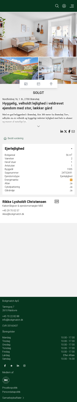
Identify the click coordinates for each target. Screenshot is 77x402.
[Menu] (71, 6)
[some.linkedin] (18, 365)
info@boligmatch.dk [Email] (12, 319)
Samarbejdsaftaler (13, 397)
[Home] (20, 5)
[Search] (57, 6)
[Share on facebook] (69, 131)
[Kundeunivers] (64, 6)
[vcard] (57, 203)
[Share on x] (65, 131)
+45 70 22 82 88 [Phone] (10, 316)
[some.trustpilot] (11, 365)
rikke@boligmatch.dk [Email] (13, 214)
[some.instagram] (24, 365)
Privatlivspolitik (9, 387)
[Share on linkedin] (61, 131)
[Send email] (73, 131)
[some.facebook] (5, 365)
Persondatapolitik (11, 391)
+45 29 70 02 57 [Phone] (10, 210)
